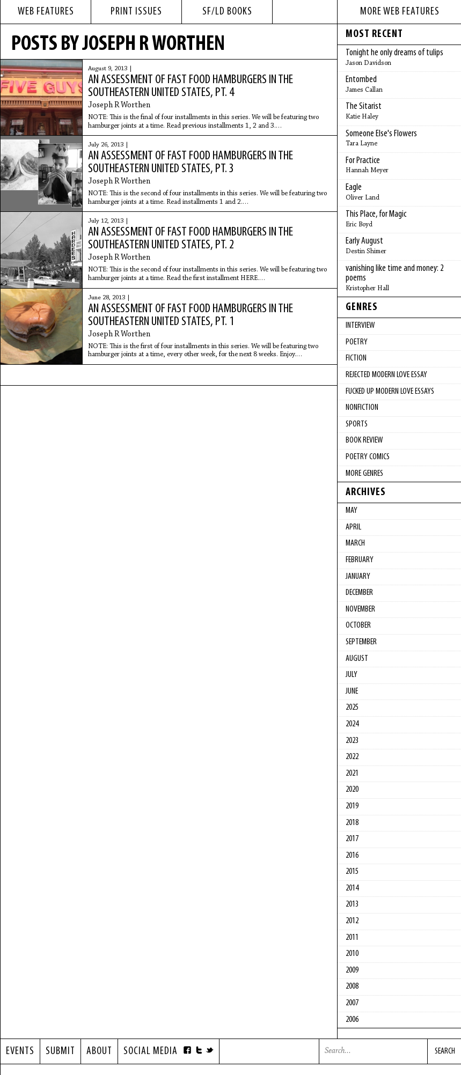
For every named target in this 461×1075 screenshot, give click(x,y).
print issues (136, 11)
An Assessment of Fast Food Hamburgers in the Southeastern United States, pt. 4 (190, 86)
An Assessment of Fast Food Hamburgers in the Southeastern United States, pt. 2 (190, 239)
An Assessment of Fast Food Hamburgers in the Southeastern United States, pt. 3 (190, 162)
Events (20, 1051)
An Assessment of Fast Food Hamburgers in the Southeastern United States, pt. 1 (190, 315)
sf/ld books (227, 11)
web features (46, 11)
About (99, 1051)
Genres (362, 307)
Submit (60, 1051)
